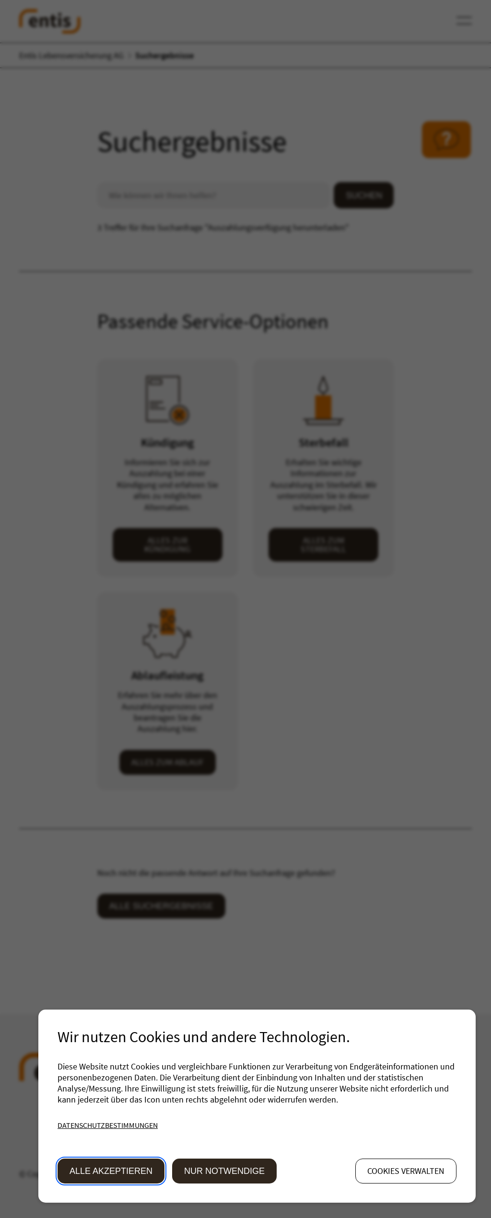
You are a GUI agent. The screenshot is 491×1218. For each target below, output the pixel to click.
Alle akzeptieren (111, 1171)
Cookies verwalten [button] (405, 1170)
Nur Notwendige (224, 1171)
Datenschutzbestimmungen (108, 1125)
